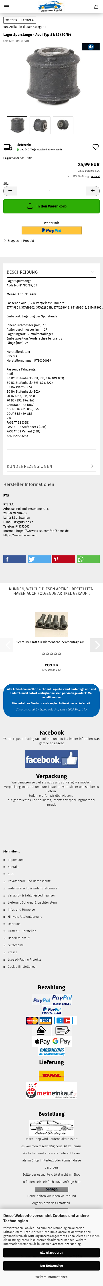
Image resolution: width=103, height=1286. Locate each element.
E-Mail (89, 693)
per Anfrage (70, 693)
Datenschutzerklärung (66, 1244)
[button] (10, 191)
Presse (12, 952)
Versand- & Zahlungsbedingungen (32, 895)
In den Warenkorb (46, 205)
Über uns (14, 924)
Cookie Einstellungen (22, 967)
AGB (10, 874)
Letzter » (27, 20)
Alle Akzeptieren (51, 1253)
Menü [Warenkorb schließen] (6, 6)
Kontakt (13, 867)
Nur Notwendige (51, 1266)
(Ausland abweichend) (49, 149)
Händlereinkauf (19, 938)
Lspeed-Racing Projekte (24, 960)
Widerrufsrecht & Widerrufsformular (33, 888)
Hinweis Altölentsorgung (25, 917)
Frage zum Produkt (21, 241)
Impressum (16, 860)
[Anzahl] (51, 191)
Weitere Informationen (51, 1277)
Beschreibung (22, 272)
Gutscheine (16, 945)
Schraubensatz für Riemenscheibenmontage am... (51, 642)
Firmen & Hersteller (22, 931)
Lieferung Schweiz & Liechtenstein (32, 902)
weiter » (11, 20)
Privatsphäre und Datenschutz (29, 881)
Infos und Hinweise (21, 910)
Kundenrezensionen (29, 466)
